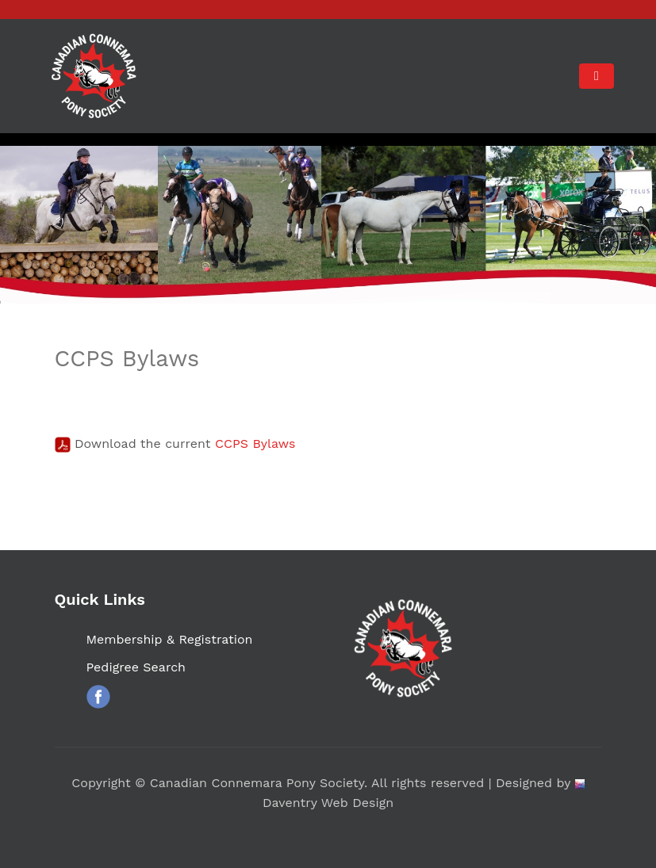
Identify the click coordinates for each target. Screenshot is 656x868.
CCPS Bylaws (255, 443)
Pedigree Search (136, 667)
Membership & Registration (169, 639)
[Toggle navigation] (596, 76)
